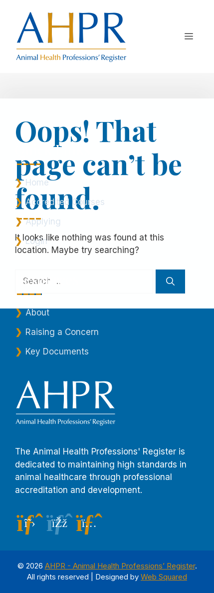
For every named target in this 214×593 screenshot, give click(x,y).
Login (36, 241)
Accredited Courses (65, 202)
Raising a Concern (62, 332)
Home (37, 183)
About (37, 313)
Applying (43, 221)
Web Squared (164, 577)
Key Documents (57, 351)
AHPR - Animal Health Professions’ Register (120, 565)
